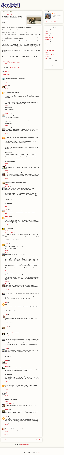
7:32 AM (6, 206)
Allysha (6, 392)
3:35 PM (6, 407)
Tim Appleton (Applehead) (10, 332)
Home (22, 439)
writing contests (48, 67)
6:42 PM (6, 431)
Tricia (6, 416)
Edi (5, 91)
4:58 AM (6, 150)
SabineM (7, 186)
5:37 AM (6, 170)
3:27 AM (6, 88)
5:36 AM (6, 163)
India (46, 48)
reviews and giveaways (50, 60)
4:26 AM (6, 110)
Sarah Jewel (7, 427)
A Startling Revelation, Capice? (9, 58)
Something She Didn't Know (8, 64)
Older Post (38, 439)
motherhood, (10, 67)
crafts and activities (49, 37)
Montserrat (7, 216)
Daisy (6, 226)
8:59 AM (6, 250)
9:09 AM (6, 270)
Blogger (38, 452)
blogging (47, 33)
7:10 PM (6, 357)
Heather (6, 326)
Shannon (7, 383)
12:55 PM (7, 335)
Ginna (6, 180)
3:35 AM (6, 105)
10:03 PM (7, 82)
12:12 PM (7, 311)
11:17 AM (7, 300)
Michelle (7, 366)
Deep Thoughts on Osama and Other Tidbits (11, 62)
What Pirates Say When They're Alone (10, 60)
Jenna (6, 283)
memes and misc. (49, 54)
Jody (6, 302)
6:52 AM (6, 184)
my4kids (7, 409)
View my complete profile (50, 21)
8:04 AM (6, 230)
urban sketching (48, 65)
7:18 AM (6, 200)
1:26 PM (6, 371)
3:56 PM (6, 346)
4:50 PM (6, 414)
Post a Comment (7, 434)
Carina (6, 135)
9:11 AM (6, 401)
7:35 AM (6, 224)
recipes (46, 58)
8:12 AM (6, 240)
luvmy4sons (7, 127)
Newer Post (5, 439)
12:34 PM (7, 329)
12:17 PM (7, 323)
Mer (6, 314)
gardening (47, 41)
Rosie (6, 209)
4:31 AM (6, 125)
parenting (47, 56)
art (46, 31)
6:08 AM (6, 178)
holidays (47, 43)
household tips (48, 45)
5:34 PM (6, 389)
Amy (6, 165)
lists (46, 52)
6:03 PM (6, 395)
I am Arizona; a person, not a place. (12, 172)
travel (46, 62)
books (46, 35)
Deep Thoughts (6, 61)
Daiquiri (6, 243)
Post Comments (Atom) (24, 444)
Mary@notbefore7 (8, 403)
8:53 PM (6, 424)
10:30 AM (7, 281)
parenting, (15, 67)
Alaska (46, 29)
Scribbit (6, 252)
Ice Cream (7, 76)
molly (6, 85)
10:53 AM (7, 289)
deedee (6, 360)
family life (7, 71)
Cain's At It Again (6, 63)
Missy (6, 348)
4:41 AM (6, 133)
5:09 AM (6, 363)
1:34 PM (6, 381)
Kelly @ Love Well (9, 232)
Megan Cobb (7, 113)
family (19, 67)
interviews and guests (49, 50)
